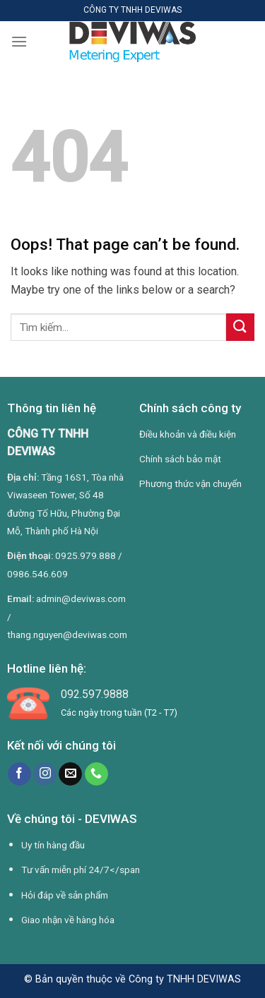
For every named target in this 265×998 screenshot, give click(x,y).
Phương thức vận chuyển (190, 483)
